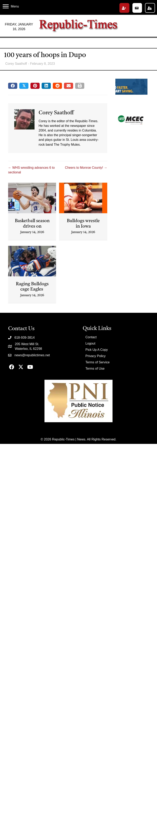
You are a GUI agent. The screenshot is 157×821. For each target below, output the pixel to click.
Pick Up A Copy (97, 349)
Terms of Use (95, 368)
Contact (91, 337)
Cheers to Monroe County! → (86, 167)
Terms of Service (98, 362)
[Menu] (11, 6)
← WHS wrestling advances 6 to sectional (31, 170)
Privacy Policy (96, 356)
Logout (90, 343)
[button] (124, 8)
